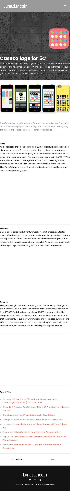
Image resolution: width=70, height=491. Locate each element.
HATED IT (60, 157)
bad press (48, 160)
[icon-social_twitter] (30, 480)
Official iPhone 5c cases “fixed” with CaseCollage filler (38, 419)
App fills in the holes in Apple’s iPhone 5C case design (35, 432)
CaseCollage (11, 167)
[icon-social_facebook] (35, 480)
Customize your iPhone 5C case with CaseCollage (31, 415)
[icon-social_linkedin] (40, 480)
